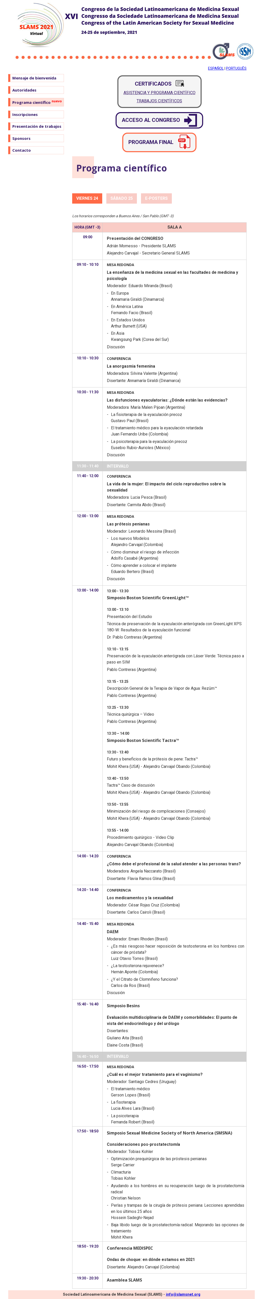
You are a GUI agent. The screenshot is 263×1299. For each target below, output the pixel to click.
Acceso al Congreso (159, 120)
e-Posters (156, 198)
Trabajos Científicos (159, 100)
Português (236, 68)
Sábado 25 (121, 198)
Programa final (159, 142)
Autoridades (24, 90)
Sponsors (21, 138)
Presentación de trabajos (36, 126)
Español (216, 68)
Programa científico (37, 102)
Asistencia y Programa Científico (159, 92)
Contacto (21, 150)
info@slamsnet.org (183, 1294)
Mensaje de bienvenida (34, 77)
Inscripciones (25, 114)
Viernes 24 (87, 198)
